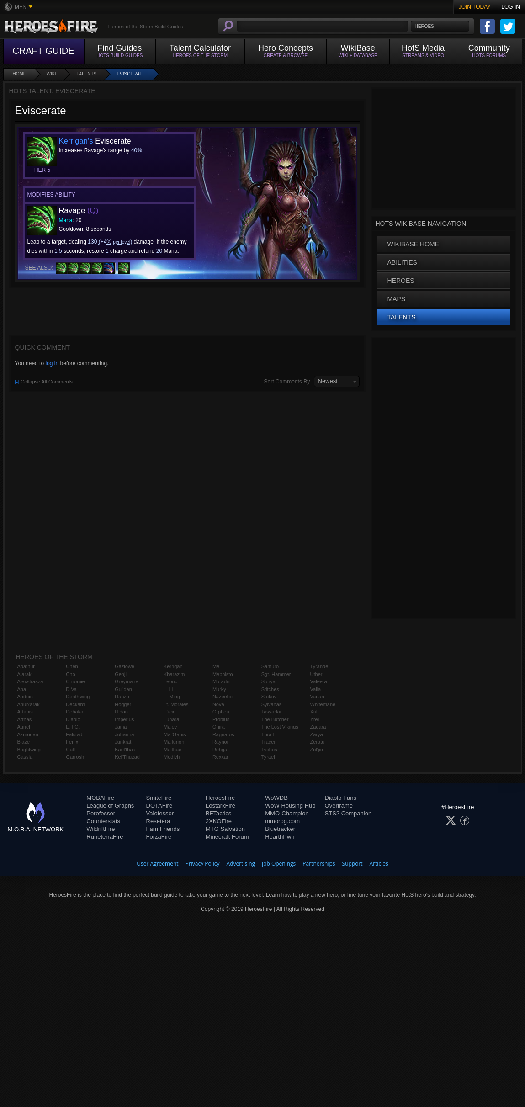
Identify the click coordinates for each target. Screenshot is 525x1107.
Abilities (402, 262)
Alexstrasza (30, 681)
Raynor (220, 742)
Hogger (123, 704)
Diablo (73, 719)
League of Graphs (110, 805)
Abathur (26, 666)
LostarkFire (220, 805)
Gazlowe (124, 666)
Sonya (268, 681)
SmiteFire (159, 797)
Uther (316, 674)
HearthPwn (279, 836)
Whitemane (323, 704)
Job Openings (279, 864)
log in (51, 363)
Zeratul (318, 742)
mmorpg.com (282, 821)
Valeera (318, 681)
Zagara (318, 726)
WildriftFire (100, 828)
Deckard (75, 704)
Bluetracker (280, 828)
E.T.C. (73, 726)
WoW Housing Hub (290, 805)
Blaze (23, 742)
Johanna (124, 734)
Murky (219, 689)
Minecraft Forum (227, 836)
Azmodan (27, 734)
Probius (220, 719)
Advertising (241, 864)
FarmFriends (163, 828)
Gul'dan (123, 689)
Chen (72, 666)
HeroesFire (220, 797)
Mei (216, 666)
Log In (510, 7)
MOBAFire (100, 797)
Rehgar (220, 749)
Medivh (172, 757)
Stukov (269, 696)
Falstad (74, 734)
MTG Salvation (225, 828)
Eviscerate (131, 73)
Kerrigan (173, 666)
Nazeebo (222, 696)
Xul (314, 711)
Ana (22, 689)
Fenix (72, 742)
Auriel (23, 726)
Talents (86, 73)
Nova (218, 704)
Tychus (269, 749)
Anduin (25, 696)
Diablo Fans (340, 797)
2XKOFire (219, 821)
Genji (121, 674)
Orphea (220, 711)
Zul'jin (316, 749)
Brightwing (29, 749)
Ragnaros (223, 734)
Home (20, 73)
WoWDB (276, 797)
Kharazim (174, 674)
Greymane (126, 681)
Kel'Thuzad (127, 757)
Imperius (124, 719)
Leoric (170, 681)
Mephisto (222, 674)
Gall (70, 749)
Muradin (221, 681)
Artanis (25, 711)
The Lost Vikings (279, 726)
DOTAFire (159, 805)
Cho (70, 674)
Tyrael (268, 757)
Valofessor (160, 813)
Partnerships (318, 864)
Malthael (173, 749)
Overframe (339, 805)
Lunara (171, 719)
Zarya (316, 734)
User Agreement (157, 864)
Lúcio (169, 711)
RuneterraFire (104, 836)
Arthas (24, 719)
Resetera (158, 821)
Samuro (270, 666)
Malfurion (174, 742)
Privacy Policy (203, 864)
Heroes (400, 280)
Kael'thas (125, 749)
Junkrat (123, 742)
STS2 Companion (348, 813)
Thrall (267, 734)
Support (352, 864)
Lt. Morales (176, 704)
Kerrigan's (76, 141)
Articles (379, 864)
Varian (317, 696)
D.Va (71, 689)
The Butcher (275, 719)
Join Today (475, 7)
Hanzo (122, 696)
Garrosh (75, 757)
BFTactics (218, 813)
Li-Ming (172, 696)
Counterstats (103, 821)
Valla (315, 689)
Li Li (168, 689)
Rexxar (220, 757)
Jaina (121, 726)
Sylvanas (271, 704)
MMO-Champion (286, 813)
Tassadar (271, 711)
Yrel (314, 719)
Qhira (218, 726)
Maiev (170, 726)
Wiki (52, 73)
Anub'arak (28, 704)
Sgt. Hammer (276, 674)
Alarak (24, 674)
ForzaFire (159, 836)
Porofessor (100, 813)
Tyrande (319, 666)
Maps (396, 299)
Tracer (268, 742)
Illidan (121, 711)
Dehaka (74, 711)
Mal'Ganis (175, 734)
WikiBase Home (413, 244)
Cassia (25, 757)
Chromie (75, 681)
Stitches (270, 689)
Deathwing (78, 696)
